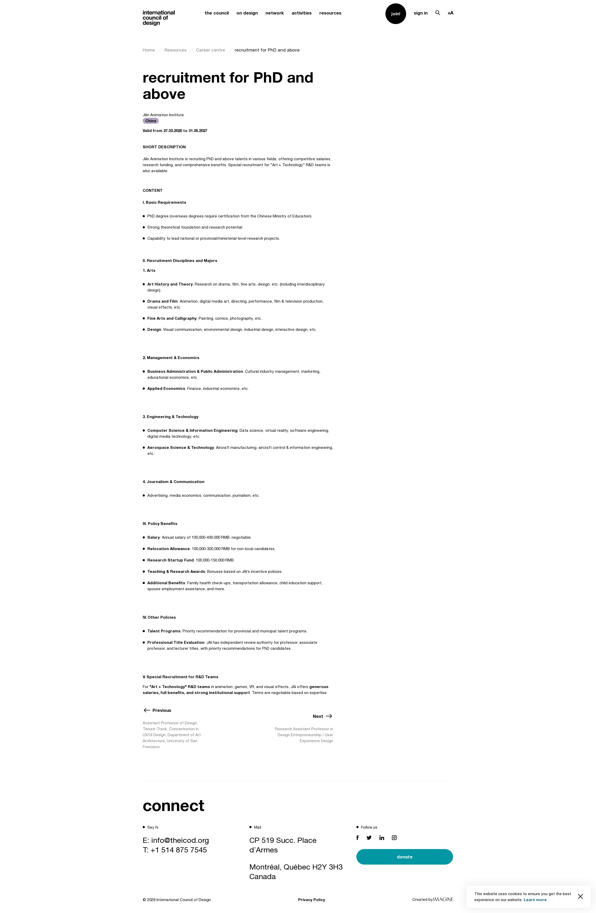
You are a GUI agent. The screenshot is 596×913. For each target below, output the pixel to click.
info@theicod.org (180, 840)
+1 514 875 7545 (179, 849)
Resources (175, 50)
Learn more (535, 899)
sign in (421, 13)
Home (149, 50)
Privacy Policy (311, 899)
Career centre (210, 50)
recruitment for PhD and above (267, 50)
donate (405, 856)
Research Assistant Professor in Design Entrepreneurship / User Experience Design (304, 735)
